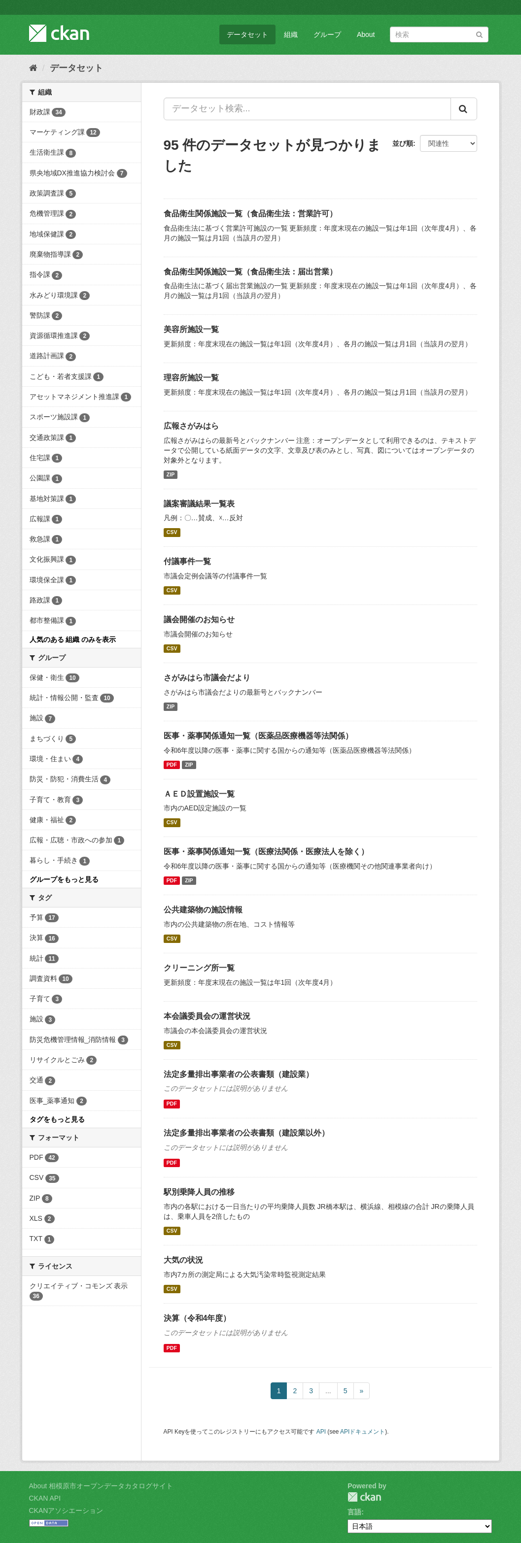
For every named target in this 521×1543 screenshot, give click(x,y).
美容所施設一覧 (191, 329)
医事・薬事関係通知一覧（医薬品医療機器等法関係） (258, 736)
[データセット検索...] (307, 109)
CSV (172, 532)
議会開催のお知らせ (199, 619)
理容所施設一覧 (191, 377)
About (366, 34)
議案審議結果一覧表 (199, 504)
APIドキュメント (362, 1431)
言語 (354, 1512)
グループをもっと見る (64, 879)
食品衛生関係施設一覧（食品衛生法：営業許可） (250, 213)
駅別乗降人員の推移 (199, 1192)
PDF (172, 765)
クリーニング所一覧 (199, 968)
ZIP (170, 474)
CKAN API (45, 1498)
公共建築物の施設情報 (203, 910)
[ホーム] (33, 68)
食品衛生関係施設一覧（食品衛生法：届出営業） (250, 272)
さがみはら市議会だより (207, 677)
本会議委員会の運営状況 (207, 1016)
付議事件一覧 (187, 561)
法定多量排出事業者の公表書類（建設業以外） (246, 1133)
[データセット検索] (439, 34)
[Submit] (479, 34)
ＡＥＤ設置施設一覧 (199, 794)
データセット (247, 34)
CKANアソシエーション (66, 1510)
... (328, 1391)
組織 (291, 34)
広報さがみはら (191, 426)
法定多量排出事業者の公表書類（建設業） (238, 1074)
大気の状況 (183, 1260)
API (321, 1431)
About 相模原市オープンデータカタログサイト (101, 1486)
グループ (327, 34)
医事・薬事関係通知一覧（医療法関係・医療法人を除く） (266, 851)
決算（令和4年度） (197, 1318)
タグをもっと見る (57, 1119)
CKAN (364, 1497)
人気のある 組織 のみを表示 (73, 639)
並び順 (402, 143)
